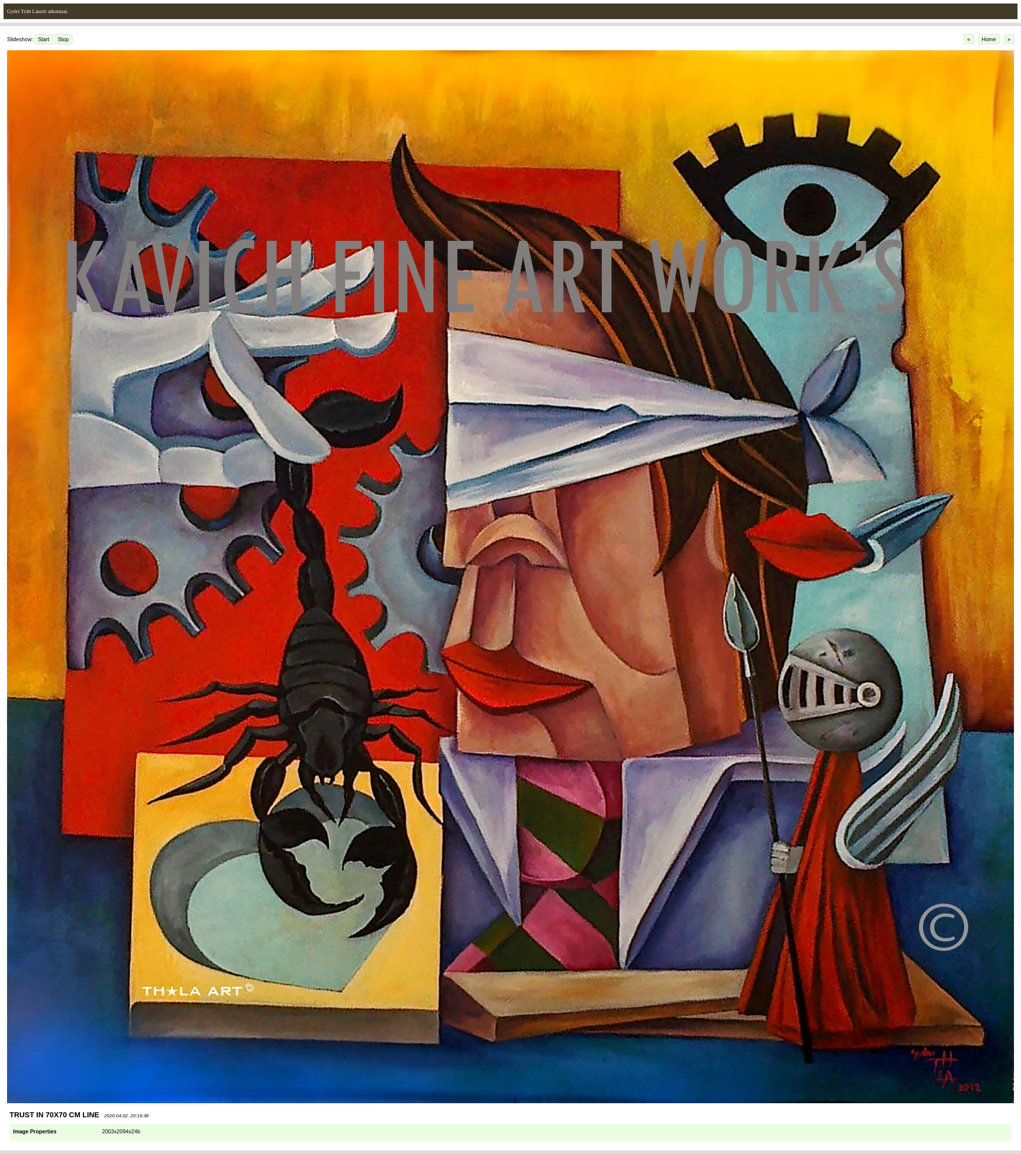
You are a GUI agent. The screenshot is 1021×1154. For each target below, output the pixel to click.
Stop (63, 39)
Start (44, 39)
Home (989, 39)
